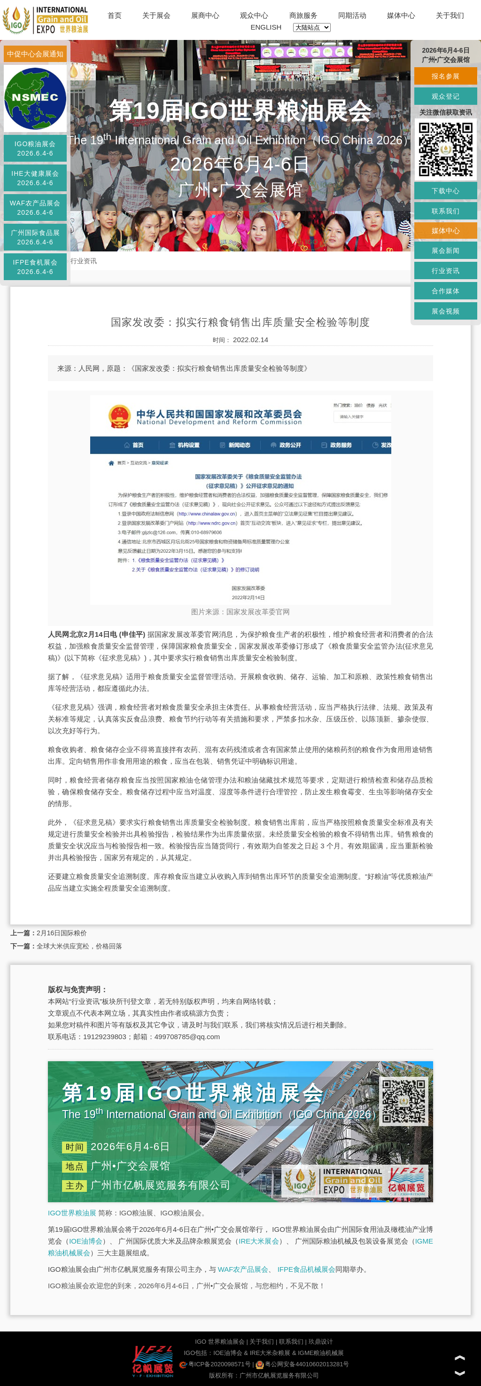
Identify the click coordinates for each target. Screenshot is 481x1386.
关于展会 (156, 15)
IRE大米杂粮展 (270, 1352)
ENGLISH (266, 27)
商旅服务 (303, 15)
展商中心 (205, 15)
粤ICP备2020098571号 (215, 1364)
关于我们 (450, 15)
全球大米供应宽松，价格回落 (79, 946)
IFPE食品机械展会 (306, 1269)
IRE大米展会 (259, 1241)
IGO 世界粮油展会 (219, 1341)
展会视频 (446, 311)
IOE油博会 (85, 1241)
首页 (115, 15)
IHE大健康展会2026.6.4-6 (35, 178)
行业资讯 (83, 261)
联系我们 (291, 1341)
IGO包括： (198, 1352)
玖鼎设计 (321, 1341)
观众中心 (254, 15)
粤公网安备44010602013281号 (302, 1364)
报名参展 (446, 76)
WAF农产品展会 (243, 1269)
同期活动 (352, 15)
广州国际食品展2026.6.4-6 (35, 237)
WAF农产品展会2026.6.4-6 (35, 207)
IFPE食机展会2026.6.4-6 (35, 266)
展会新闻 (446, 250)
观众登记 (446, 96)
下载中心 (446, 191)
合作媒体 (446, 291)
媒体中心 (401, 15)
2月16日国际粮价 (62, 933)
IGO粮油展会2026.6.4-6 (35, 148)
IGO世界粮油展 (72, 1213)
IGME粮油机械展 (321, 1352)
